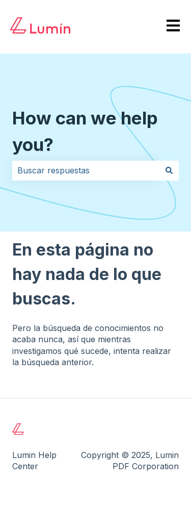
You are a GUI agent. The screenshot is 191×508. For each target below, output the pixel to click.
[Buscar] (169, 170)
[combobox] (85, 170)
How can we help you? (85, 131)
